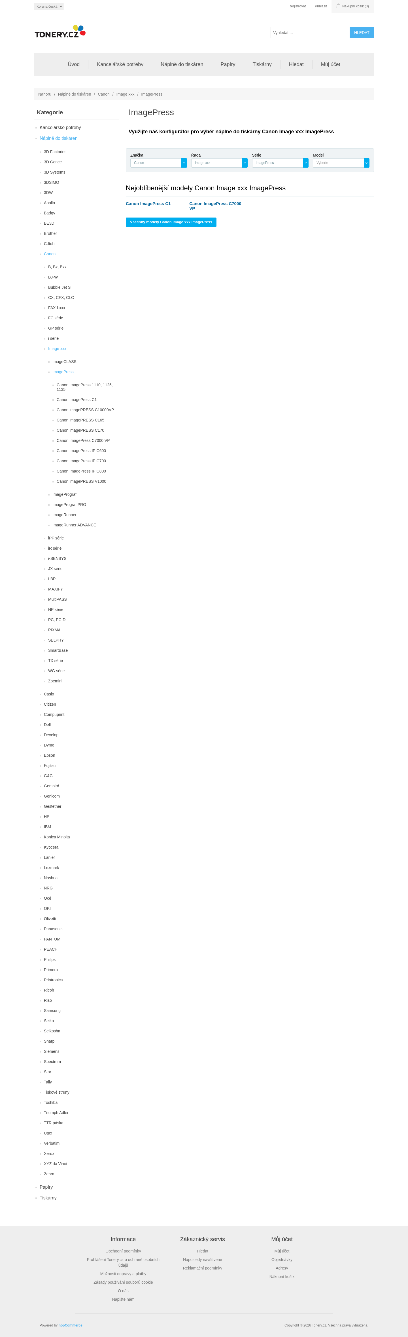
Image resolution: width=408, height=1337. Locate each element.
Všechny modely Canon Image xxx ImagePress (171, 222)
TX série (55, 660)
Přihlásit (321, 6)
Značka (136, 155)
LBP (52, 579)
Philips (50, 959)
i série (53, 338)
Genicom (52, 796)
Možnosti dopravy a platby (123, 1273)
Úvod (74, 64)
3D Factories (55, 151)
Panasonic (53, 929)
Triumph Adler (56, 1112)
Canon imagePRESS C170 (80, 430)
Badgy (49, 213)
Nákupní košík (282, 1276)
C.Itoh (49, 243)
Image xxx (125, 94)
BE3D (49, 223)
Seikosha (52, 1031)
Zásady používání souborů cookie (123, 1282)
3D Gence (53, 162)
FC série (55, 318)
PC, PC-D (56, 619)
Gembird (51, 786)
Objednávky (281, 1259)
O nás (123, 1291)
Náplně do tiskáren (182, 64)
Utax (48, 1133)
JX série (55, 568)
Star (47, 1072)
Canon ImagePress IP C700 (81, 461)
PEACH (51, 949)
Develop (51, 735)
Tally (48, 1082)
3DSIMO (51, 182)
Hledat (296, 64)
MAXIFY (55, 589)
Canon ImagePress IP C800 (81, 471)
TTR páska (53, 1123)
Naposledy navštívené (202, 1259)
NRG (48, 888)
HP (46, 816)
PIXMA (54, 630)
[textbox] (338, 163)
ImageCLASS (64, 361)
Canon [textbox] (139, 163)
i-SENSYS (57, 558)
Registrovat (297, 6)
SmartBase (58, 650)
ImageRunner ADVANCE (74, 525)
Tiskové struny (56, 1092)
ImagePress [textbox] (265, 163)
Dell (47, 724)
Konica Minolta (57, 837)
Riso (48, 1000)
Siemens (51, 1051)
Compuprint (54, 714)
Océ (47, 898)
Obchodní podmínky (123, 1251)
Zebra (49, 1174)
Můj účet (330, 64)
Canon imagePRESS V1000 (81, 481)
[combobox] (158, 163)
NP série (55, 609)
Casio (49, 694)
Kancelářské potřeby (120, 64)
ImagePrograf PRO (69, 504)
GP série (55, 328)
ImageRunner (64, 515)
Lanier (49, 857)
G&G (48, 775)
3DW (48, 192)
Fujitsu (50, 765)
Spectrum (52, 1061)
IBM (47, 826)
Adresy (282, 1268)
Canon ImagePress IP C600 (81, 450)
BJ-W (53, 277)
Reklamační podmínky (202, 1268)
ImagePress (63, 372)
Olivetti (50, 918)
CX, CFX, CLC (61, 297)
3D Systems (54, 172)
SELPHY (56, 640)
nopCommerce (70, 1325)
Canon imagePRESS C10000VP (85, 410)
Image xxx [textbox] (203, 163)
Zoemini (55, 681)
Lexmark (51, 867)
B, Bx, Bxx (57, 267)
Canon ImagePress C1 (77, 399)
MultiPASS (57, 599)
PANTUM (52, 939)
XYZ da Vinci (55, 1163)
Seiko (49, 1020)
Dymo (49, 745)
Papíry (227, 64)
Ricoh (49, 990)
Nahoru (44, 94)
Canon (103, 94)
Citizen (50, 704)
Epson (49, 755)
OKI (47, 908)
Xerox (49, 1153)
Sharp (49, 1041)
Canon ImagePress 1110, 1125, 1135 (85, 387)
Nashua (51, 878)
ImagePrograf (64, 494)
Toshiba (51, 1102)
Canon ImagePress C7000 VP (83, 440)
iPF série (56, 538)
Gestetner (52, 806)
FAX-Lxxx (56, 307)
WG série (56, 670)
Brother (50, 233)
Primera (51, 969)
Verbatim (52, 1143)
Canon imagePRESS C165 (80, 420)
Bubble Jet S (59, 287)
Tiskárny (261, 64)
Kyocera (51, 847)
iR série (54, 548)
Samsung (52, 1010)
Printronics (53, 980)
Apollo (49, 203)
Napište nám (123, 1299)
